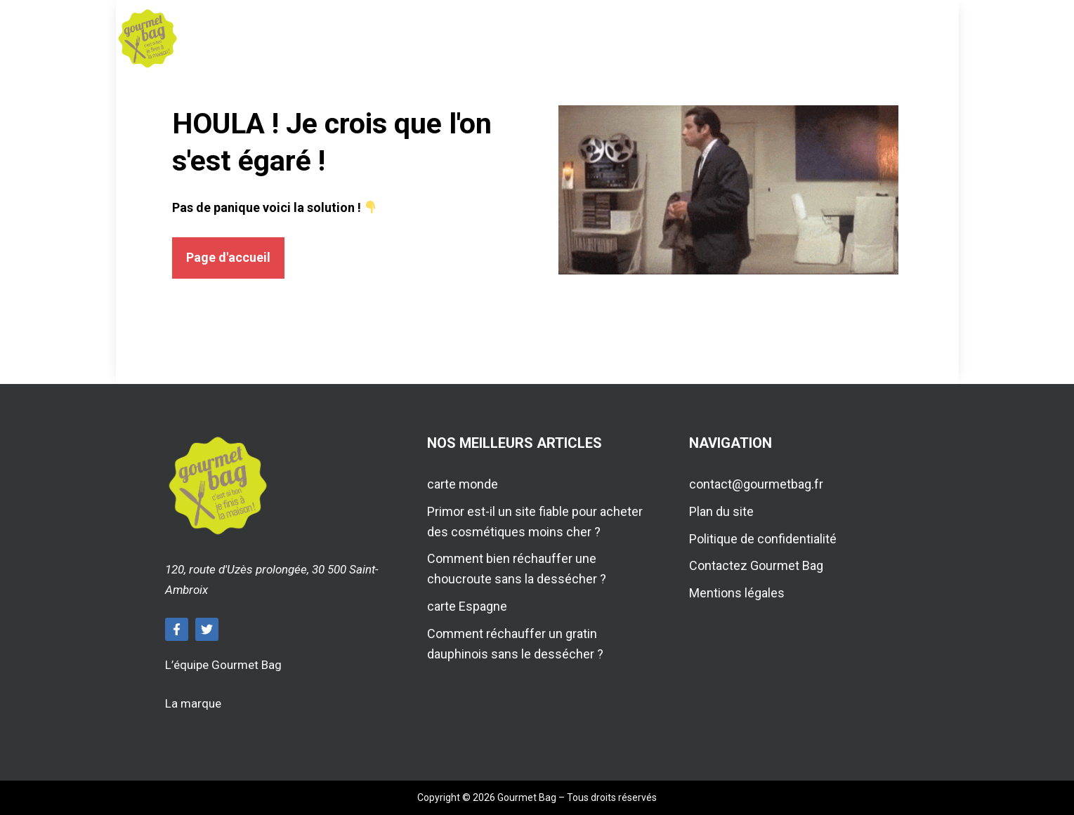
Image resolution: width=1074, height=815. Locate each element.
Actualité (798, 38)
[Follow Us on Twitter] (206, 629)
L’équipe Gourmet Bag (223, 665)
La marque (193, 703)
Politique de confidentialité (763, 538)
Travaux (693, 38)
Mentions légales (737, 592)
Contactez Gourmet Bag (756, 565)
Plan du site (721, 511)
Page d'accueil (228, 257)
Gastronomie (394, 38)
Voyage (598, 38)
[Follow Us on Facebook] (176, 629)
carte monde (462, 484)
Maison (507, 38)
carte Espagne (467, 606)
